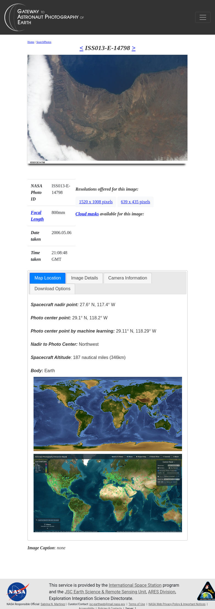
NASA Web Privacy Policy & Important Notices (176, 604)
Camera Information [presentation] (127, 278)
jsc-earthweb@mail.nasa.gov (107, 604)
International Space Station (135, 585)
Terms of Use (136, 604)
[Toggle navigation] (203, 17)
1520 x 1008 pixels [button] (96, 201)
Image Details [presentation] (84, 278)
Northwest (65, 344)
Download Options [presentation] (52, 288)
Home (30, 41)
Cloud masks (87, 214)
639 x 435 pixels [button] (135, 201)
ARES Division (161, 591)
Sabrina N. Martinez (53, 604)
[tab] (47, 278)
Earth (43, 370)
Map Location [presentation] (47, 278)
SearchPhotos (43, 41)
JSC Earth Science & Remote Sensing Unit (105, 591)
